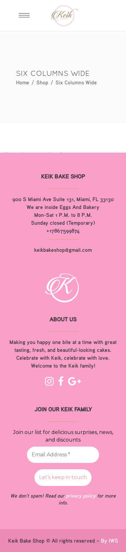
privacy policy (81, 496)
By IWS (109, 540)
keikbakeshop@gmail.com (63, 249)
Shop (42, 82)
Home (22, 82)
